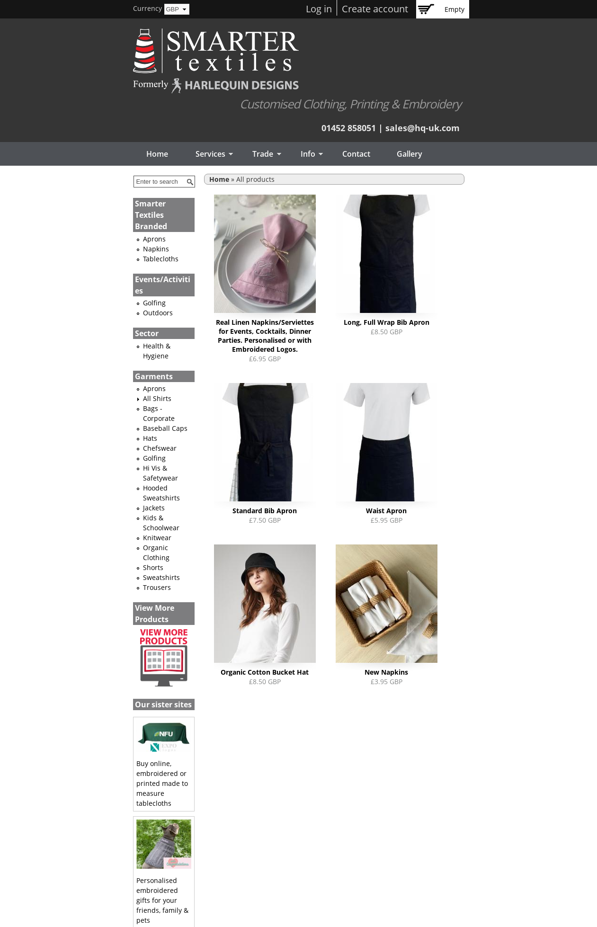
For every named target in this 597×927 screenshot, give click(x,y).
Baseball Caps (165, 428)
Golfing (154, 302)
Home (157, 154)
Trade (260, 154)
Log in (319, 8)
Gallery (409, 154)
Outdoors (158, 312)
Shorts (153, 567)
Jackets (154, 507)
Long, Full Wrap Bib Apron (386, 322)
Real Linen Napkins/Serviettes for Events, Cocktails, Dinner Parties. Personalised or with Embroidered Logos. (265, 336)
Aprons (154, 238)
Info (305, 154)
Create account (375, 8)
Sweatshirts (161, 577)
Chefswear (160, 448)
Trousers (157, 587)
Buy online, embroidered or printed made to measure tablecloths (162, 783)
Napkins (156, 248)
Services (207, 154)
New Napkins (386, 672)
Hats (150, 438)
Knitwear (157, 537)
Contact (356, 154)
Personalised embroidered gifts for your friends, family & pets (162, 900)
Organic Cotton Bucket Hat (265, 672)
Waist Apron (386, 510)
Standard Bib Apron (264, 510)
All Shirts (157, 398)
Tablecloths (160, 258)
